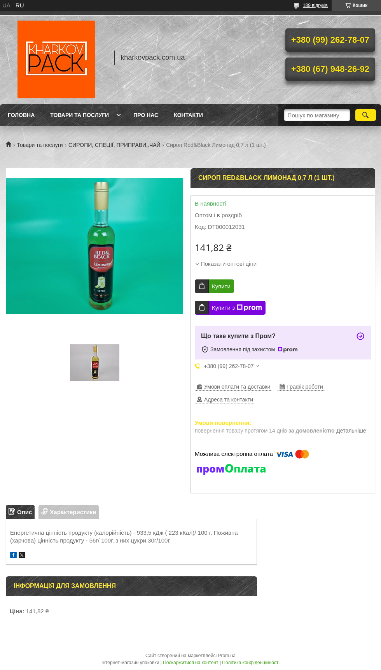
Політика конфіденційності (251, 662)
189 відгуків (315, 5)
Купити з (237, 307)
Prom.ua (227, 655)
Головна (21, 115)
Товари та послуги (79, 115)
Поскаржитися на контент (190, 662)
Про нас (145, 115)
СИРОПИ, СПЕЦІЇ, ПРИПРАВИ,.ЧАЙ (114, 145)
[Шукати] (365, 115)
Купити (221, 286)
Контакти (188, 115)
